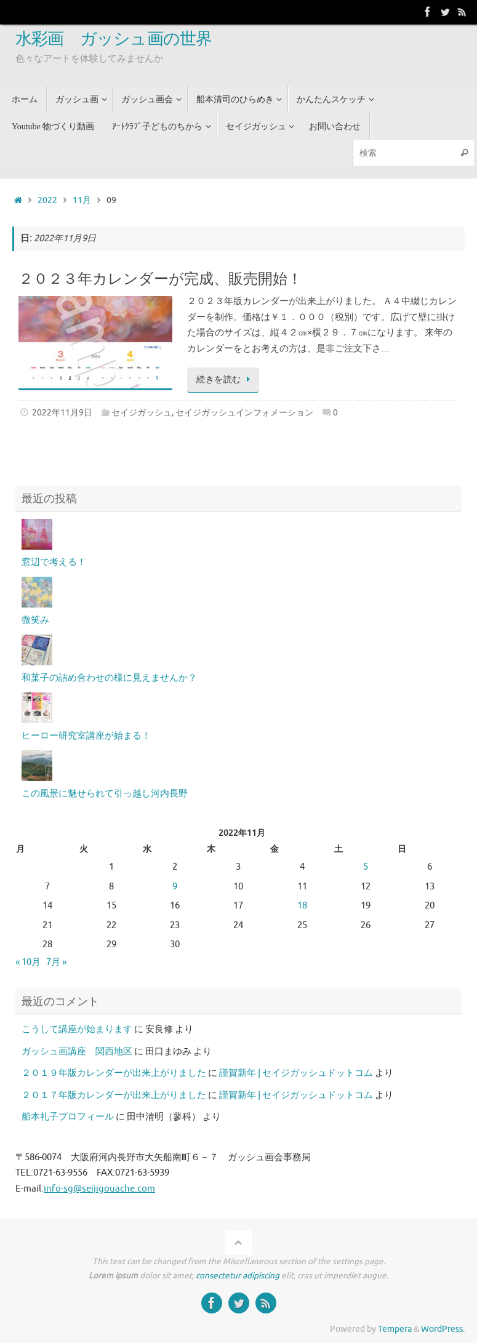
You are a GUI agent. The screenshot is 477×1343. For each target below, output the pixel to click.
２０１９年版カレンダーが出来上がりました (114, 1073)
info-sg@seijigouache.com (99, 1189)
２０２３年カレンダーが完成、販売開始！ (160, 279)
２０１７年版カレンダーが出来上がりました (114, 1095)
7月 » (56, 962)
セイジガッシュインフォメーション (244, 412)
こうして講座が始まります (77, 1029)
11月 (82, 200)
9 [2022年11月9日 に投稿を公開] (174, 886)
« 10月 (28, 962)
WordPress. (443, 1329)
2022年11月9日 (62, 412)
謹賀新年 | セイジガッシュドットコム (296, 1073)
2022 (47, 200)
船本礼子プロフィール (68, 1117)
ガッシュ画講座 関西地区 (77, 1051)
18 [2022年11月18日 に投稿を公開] (302, 906)
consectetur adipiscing (237, 1275)
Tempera (395, 1329)
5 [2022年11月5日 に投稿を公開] (365, 867)
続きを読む (225, 379)
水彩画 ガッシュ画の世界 (113, 39)
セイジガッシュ (141, 412)
